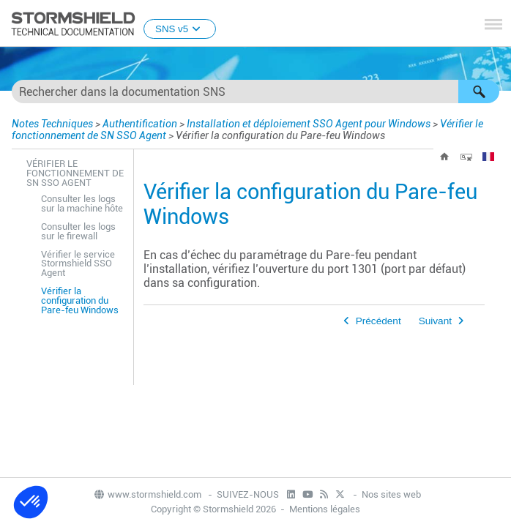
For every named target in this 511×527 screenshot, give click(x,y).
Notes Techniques (52, 124)
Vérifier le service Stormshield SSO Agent (78, 264)
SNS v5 (179, 28)
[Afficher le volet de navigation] (493, 24)
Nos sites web (391, 494)
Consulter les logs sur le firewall (78, 231)
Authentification (139, 124)
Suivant (435, 320)
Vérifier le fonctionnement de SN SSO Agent (75, 173)
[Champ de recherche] (255, 91)
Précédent (378, 320)
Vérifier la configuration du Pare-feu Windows (80, 300)
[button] (478, 91)
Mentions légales (324, 509)
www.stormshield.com (147, 494)
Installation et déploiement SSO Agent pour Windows (308, 124)
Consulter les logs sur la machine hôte (82, 203)
